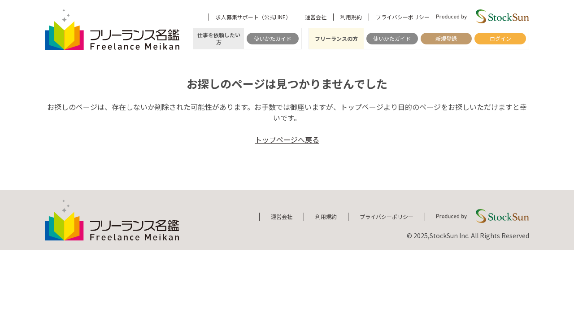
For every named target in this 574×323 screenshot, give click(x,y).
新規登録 (446, 38)
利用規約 (351, 17)
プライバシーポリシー (403, 17)
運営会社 (315, 17)
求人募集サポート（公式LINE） (253, 17)
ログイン (500, 38)
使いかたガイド (272, 38)
